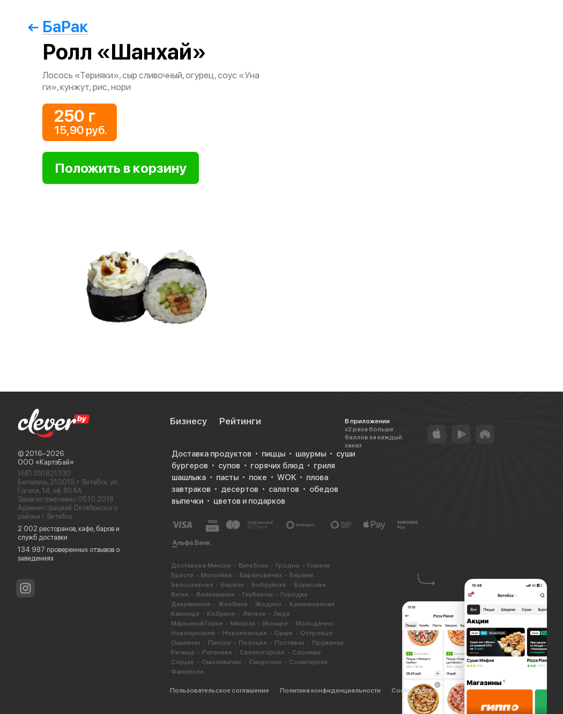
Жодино (268, 604)
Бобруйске (268, 584)
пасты (227, 477)
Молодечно (314, 623)
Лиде (281, 613)
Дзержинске (191, 604)
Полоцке (253, 642)
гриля (324, 465)
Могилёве (216, 575)
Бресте (182, 575)
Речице (183, 652)
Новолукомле (193, 633)
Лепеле (254, 613)
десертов (239, 489)
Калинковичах (312, 604)
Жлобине (233, 604)
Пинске (219, 642)
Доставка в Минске (201, 565)
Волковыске (215, 594)
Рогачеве (217, 652)
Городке (294, 594)
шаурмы (310, 454)
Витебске (253, 565)
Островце (316, 633)
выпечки (187, 501)
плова (317, 477)
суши (345, 454)
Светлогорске (262, 652)
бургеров (190, 465)
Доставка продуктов (211, 454)
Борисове (310, 584)
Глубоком (257, 594)
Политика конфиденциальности (330, 690)
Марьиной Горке (197, 623)
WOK (286, 477)
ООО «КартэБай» (46, 462)
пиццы (273, 454)
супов (229, 465)
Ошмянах (186, 642)
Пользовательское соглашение (219, 690)
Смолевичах (221, 662)
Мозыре (275, 623)
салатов (284, 489)
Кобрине (221, 613)
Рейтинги (240, 421)
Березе (232, 584)
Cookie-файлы (414, 690)
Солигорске (308, 662)
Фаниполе (187, 671)
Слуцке (182, 662)
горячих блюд (276, 465)
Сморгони (265, 662)
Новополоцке (245, 633)
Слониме (306, 652)
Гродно (288, 565)
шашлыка (189, 477)
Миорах (243, 623)
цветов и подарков (249, 501)
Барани (301, 575)
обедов (323, 489)
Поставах (290, 642)
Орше (284, 633)
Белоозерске (192, 584)
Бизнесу (188, 421)
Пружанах (328, 642)
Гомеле (318, 565)
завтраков (191, 489)
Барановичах (261, 575)
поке (258, 477)
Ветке (180, 594)
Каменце (185, 613)
